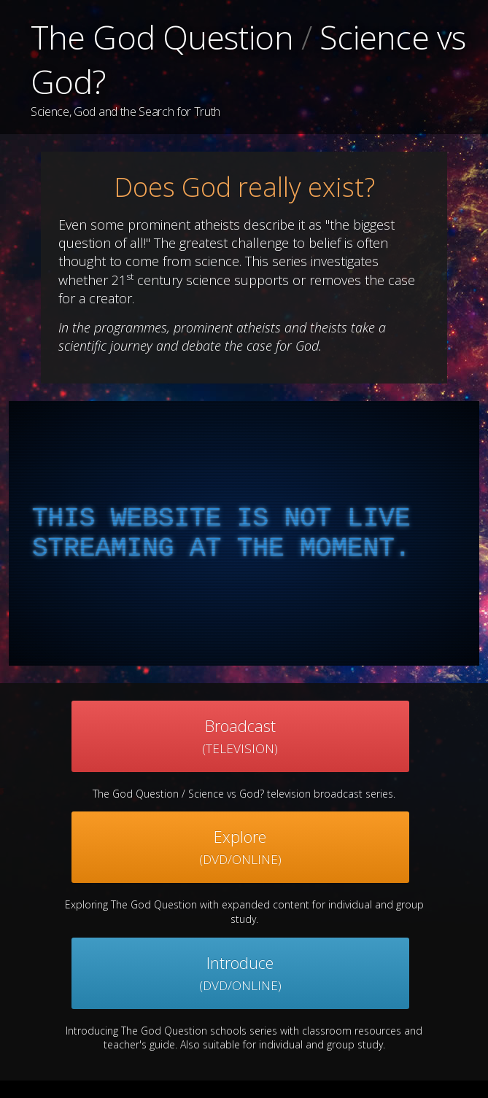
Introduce (240, 973)
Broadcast (240, 736)
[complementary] (244, 533)
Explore (240, 847)
